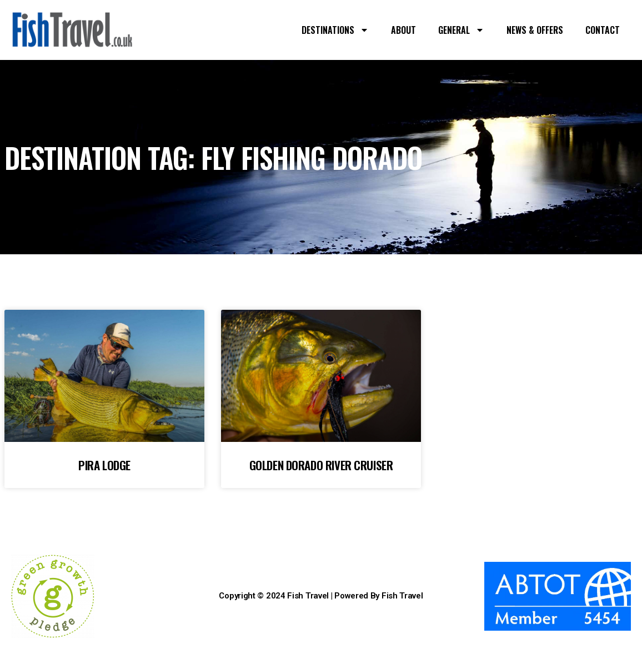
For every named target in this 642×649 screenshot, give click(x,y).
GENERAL (461, 30)
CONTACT (602, 30)
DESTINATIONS (335, 30)
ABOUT (403, 30)
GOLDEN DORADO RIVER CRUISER (321, 465)
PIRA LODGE (104, 465)
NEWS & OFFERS (534, 30)
